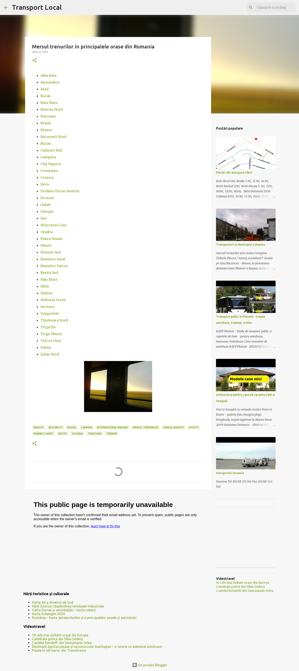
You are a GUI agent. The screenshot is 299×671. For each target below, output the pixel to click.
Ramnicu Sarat (52, 259)
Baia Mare (49, 103)
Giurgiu (47, 211)
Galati (45, 204)
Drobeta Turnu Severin (59, 191)
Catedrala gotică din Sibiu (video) (57, 639)
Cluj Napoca (50, 164)
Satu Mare (48, 279)
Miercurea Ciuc (53, 225)
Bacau (45, 96)
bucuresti (56, 427)
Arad (44, 89)
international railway (112, 427)
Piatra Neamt (51, 238)
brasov (39, 427)
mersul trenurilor (145, 427)
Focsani (47, 198)
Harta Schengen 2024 (48, 614)
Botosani (48, 116)
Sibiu (44, 286)
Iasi (43, 218)
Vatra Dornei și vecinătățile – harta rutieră (64, 610)
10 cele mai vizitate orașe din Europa (60, 635)
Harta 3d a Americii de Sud (52, 602)
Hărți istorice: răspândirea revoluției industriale (68, 606)
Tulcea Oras (50, 340)
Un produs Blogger (149, 665)
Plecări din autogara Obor (234, 172)
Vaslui (45, 347)
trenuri (111, 433)
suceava (77, 433)
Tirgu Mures (51, 334)
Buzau (45, 143)
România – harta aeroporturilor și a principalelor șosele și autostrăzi (84, 618)
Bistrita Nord (51, 109)
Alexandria (49, 82)
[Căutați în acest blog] (273, 7)
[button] (34, 61)
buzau (71, 427)
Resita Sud (49, 272)
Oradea (46, 232)
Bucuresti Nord (53, 136)
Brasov (46, 130)
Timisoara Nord (54, 320)
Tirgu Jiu (48, 327)
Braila (45, 123)
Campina (48, 157)
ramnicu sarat (43, 433)
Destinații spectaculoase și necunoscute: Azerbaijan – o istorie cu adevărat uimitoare (97, 646)
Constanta (49, 170)
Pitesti (46, 245)
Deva (44, 184)
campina (86, 427)
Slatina (46, 293)
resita (62, 433)
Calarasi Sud (51, 150)
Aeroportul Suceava (230, 473)
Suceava (47, 306)
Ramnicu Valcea (54, 266)
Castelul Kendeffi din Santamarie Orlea (62, 643)
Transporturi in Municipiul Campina (240, 244)
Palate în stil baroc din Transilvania (59, 650)
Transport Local (37, 7)
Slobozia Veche (53, 300)
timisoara (95, 433)
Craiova (47, 177)
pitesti (194, 427)
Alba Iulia (48, 75)
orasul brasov (173, 427)
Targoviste (49, 313)
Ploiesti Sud (50, 252)
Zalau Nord (49, 354)
